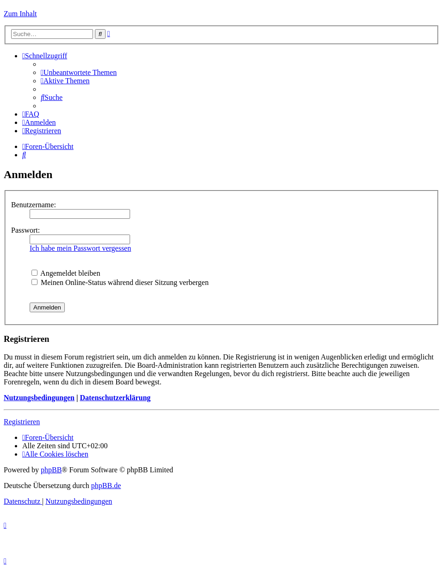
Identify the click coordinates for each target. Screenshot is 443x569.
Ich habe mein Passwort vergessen (80, 248)
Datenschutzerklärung (115, 398)
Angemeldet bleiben (65, 273)
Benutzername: (33, 205)
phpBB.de (106, 485)
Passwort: (25, 230)
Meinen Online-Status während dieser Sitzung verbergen (120, 282)
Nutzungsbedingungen (39, 398)
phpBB (51, 470)
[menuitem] (79, 72)
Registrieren (22, 422)
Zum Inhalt (20, 14)
